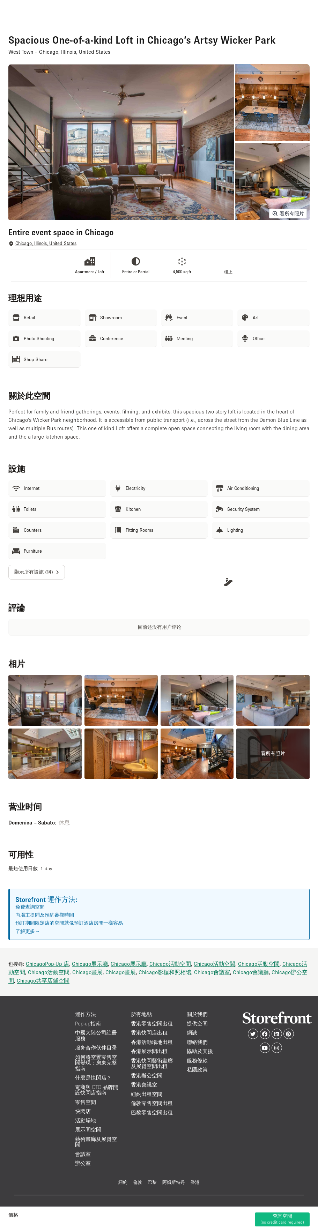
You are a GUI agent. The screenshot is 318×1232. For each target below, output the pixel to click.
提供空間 (197, 1023)
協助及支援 (200, 1051)
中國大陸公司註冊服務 (96, 1035)
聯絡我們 (197, 1042)
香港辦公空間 (146, 1075)
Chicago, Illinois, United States (45, 243)
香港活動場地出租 (152, 1042)
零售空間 (85, 1102)
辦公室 (83, 1163)
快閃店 (83, 1111)
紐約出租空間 (146, 1094)
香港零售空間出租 (152, 1023)
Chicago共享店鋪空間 (43, 980)
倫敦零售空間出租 (152, 1103)
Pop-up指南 (88, 1023)
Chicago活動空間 (170, 964)
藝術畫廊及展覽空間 (96, 1142)
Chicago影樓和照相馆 (165, 972)
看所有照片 (288, 213)
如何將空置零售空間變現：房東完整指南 (96, 1063)
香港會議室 (144, 1085)
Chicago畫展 (87, 972)
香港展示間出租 (149, 1051)
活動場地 (85, 1120)
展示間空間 (88, 1130)
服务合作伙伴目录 (96, 1048)
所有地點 (141, 1014)
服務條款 (197, 1060)
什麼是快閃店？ (93, 1078)
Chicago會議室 (212, 972)
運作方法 (85, 1014)
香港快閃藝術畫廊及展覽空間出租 (152, 1063)
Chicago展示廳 (90, 964)
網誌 (192, 1033)
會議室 (83, 1154)
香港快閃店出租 (149, 1033)
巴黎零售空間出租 (152, 1112)
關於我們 (197, 1014)
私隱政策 (197, 1070)
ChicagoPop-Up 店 (47, 964)
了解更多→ (27, 931)
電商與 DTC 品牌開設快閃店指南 (96, 1090)
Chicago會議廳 (251, 972)
